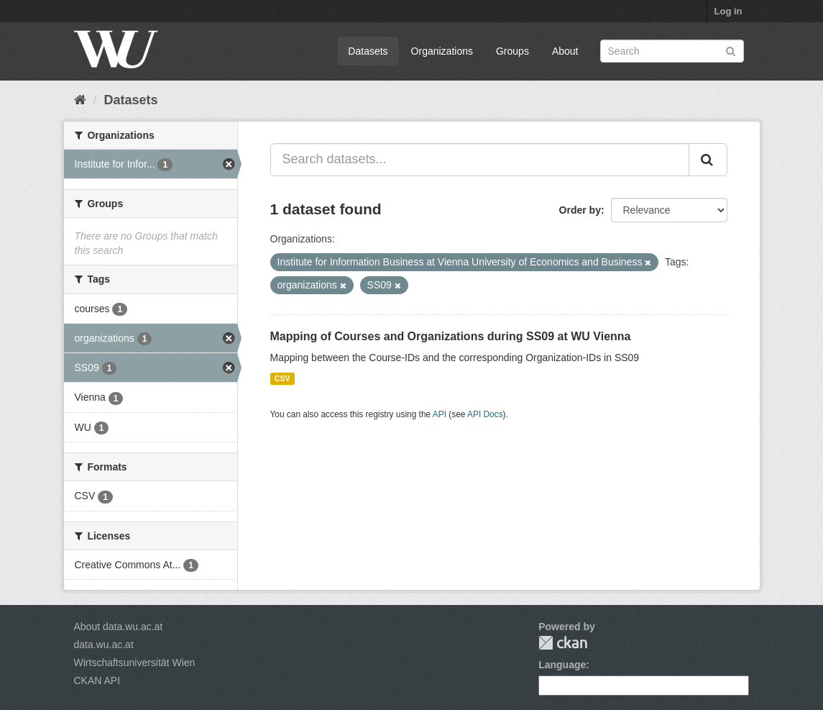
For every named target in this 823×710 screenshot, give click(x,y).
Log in (728, 11)
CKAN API (97, 680)
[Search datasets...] (479, 159)
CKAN (562, 642)
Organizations (442, 51)
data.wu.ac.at (104, 644)
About (565, 51)
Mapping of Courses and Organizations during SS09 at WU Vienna (450, 336)
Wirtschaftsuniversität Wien (135, 662)
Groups (512, 51)
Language (562, 664)
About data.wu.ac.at (118, 626)
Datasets (367, 51)
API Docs (485, 414)
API (439, 414)
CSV (282, 378)
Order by (580, 210)
